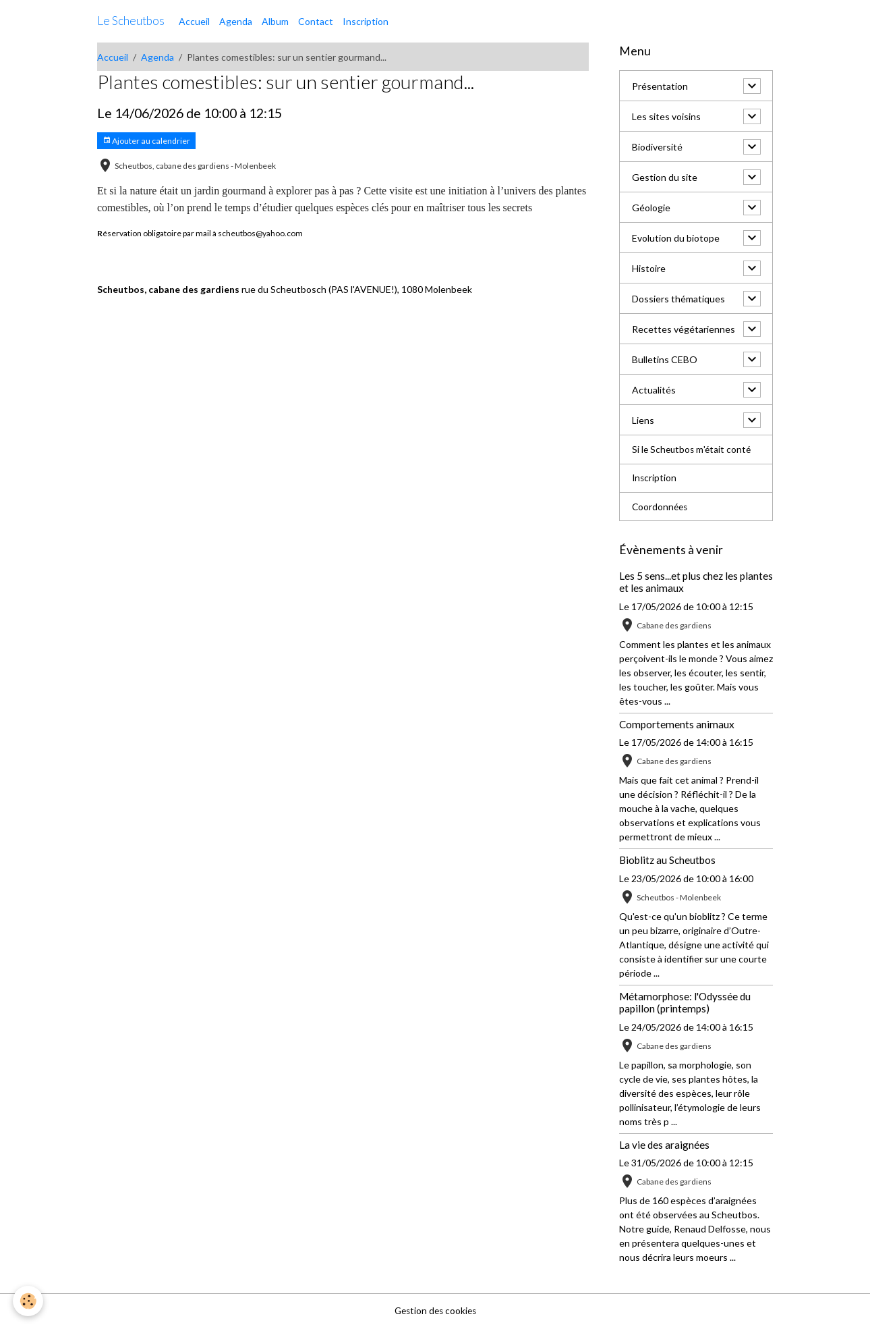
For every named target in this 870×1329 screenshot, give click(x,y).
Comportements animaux (676, 725)
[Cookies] (28, 1301)
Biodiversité (657, 147)
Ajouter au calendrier (146, 141)
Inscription (365, 21)
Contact (315, 21)
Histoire (649, 268)
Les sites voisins (666, 116)
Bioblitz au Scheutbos (667, 861)
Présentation (660, 86)
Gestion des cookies (435, 1312)
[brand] (131, 21)
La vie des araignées (664, 1145)
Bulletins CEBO (664, 359)
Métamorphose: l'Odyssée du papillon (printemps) (685, 1003)
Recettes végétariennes (683, 329)
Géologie (651, 207)
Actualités (654, 390)
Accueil (194, 21)
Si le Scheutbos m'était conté (693, 450)
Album (275, 21)
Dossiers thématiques (678, 298)
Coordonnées (661, 508)
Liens (643, 420)
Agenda (235, 21)
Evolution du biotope (676, 238)
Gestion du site (664, 177)
